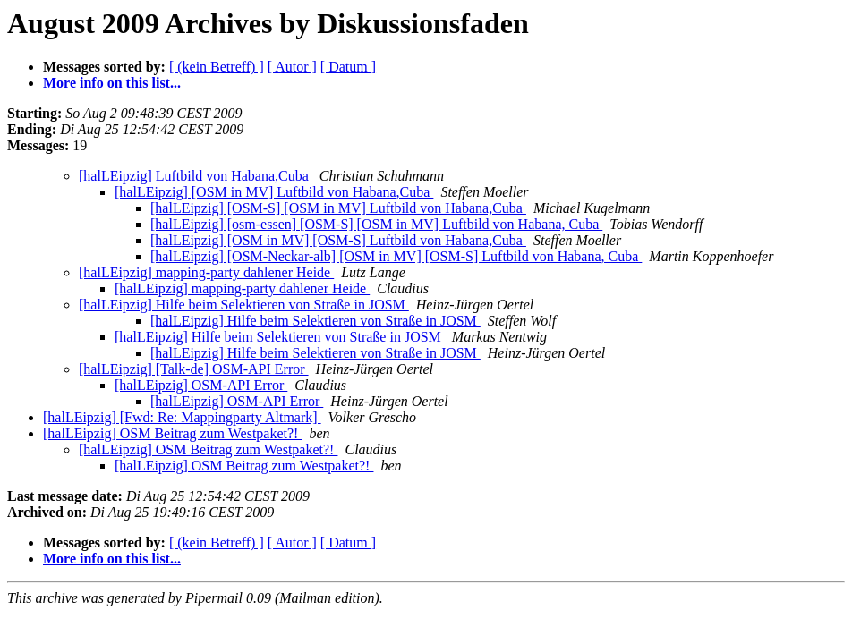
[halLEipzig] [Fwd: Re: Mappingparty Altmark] (182, 417)
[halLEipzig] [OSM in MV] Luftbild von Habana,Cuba (274, 191)
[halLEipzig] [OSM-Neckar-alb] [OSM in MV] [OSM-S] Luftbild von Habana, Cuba (396, 256)
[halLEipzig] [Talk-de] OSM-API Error (194, 369)
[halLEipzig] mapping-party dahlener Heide (206, 272)
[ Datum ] (348, 66)
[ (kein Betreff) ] (216, 66)
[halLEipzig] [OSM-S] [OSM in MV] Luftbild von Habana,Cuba (338, 208)
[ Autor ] (292, 66)
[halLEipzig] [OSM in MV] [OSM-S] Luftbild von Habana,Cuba (338, 240)
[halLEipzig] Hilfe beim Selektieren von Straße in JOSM (244, 304)
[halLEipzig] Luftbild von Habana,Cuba (195, 175)
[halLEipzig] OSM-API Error (201, 385)
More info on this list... (112, 82)
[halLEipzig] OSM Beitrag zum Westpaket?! (172, 433)
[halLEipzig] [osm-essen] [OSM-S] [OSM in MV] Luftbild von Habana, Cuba (376, 224)
